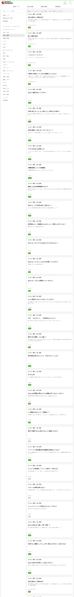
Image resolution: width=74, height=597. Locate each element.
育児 (4, 53)
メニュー (70, 3)
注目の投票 (30, 6)
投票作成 (65, 3)
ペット (5, 41)
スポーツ (5, 65)
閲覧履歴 (5, 21)
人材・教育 (38, 14)
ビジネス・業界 (31, 14)
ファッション (6, 73)
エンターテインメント (9, 29)
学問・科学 (6, 91)
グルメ (5, 44)
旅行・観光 (6, 56)
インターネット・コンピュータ (11, 26)
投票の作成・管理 (7, 18)
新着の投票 (44, 6)
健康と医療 (6, 38)
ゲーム (5, 82)
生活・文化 (6, 32)
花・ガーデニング (7, 50)
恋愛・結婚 (6, 76)
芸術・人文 (6, 88)
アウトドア (6, 67)
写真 (4, 59)
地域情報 (5, 100)
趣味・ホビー (6, 79)
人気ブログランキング (7, 2)
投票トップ (16, 6)
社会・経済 (6, 35)
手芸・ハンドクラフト (9, 62)
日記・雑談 (6, 94)
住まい (5, 47)
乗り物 (5, 85)
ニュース (5, 97)
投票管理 (57, 6)
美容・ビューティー (8, 70)
